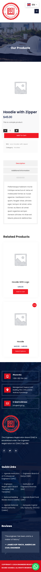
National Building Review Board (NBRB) (11, 498)
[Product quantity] (11, 130)
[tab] (20, 178)
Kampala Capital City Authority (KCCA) (30, 506)
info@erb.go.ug (18, 405)
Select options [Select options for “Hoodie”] (20, 351)
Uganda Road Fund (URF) (30, 498)
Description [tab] (20, 163)
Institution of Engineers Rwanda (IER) (28, 486)
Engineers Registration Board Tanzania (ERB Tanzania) (10, 488)
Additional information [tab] (20, 170)
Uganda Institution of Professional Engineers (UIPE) (10, 476)
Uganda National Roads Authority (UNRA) (10, 508)
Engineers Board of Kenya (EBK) (30, 474)
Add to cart (21, 135)
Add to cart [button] (20, 292)
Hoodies (17, 147)
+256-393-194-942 (20, 378)
